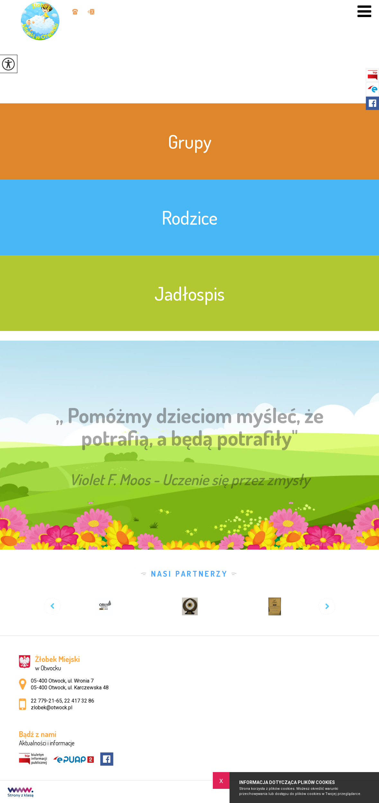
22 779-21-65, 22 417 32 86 (75, 11)
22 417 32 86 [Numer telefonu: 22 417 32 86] (79, 701)
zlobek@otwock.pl (90, 11)
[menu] (364, 11)
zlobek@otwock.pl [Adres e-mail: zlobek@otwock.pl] (51, 707)
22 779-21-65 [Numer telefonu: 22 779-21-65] (46, 701)
